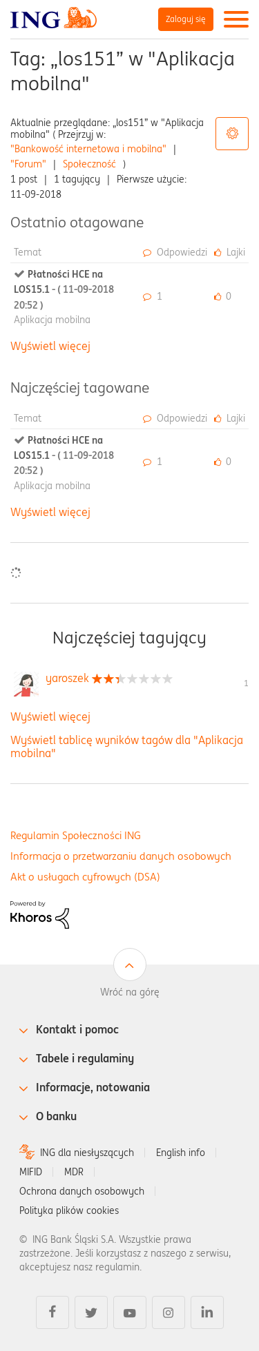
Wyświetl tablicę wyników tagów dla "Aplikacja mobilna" (126, 746)
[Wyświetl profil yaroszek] (67, 678)
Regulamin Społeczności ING (75, 835)
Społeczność (89, 164)
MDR (74, 1172)
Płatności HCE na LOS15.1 (64, 289)
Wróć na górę (130, 992)
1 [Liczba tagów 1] (246, 683)
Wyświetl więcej (50, 346)
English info (180, 1152)
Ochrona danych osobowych (81, 1191)
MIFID (30, 1172)
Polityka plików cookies (69, 1210)
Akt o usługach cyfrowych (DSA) (85, 876)
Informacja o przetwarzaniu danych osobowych (120, 856)
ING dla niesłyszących (87, 1152)
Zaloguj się (186, 19)
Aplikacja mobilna (52, 319)
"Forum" (28, 164)
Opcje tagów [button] (232, 133)
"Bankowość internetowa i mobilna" (88, 149)
